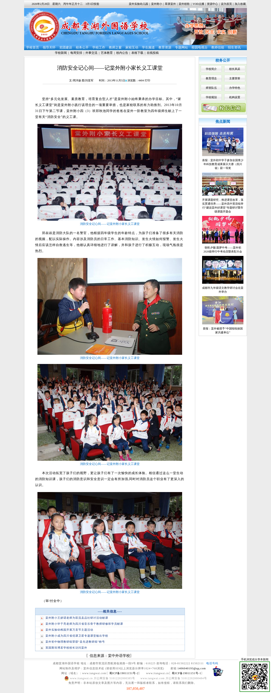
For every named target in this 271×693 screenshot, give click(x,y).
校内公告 (122, 52)
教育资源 (164, 47)
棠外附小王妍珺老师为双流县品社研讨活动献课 (76, 617)
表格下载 (137, 52)
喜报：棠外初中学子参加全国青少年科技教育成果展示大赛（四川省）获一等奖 (222, 164)
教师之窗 (115, 47)
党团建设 (65, 47)
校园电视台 (200, 47)
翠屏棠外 (170, 4)
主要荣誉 (234, 78)
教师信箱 (217, 47)
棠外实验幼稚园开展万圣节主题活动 (69, 629)
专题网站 (181, 47)
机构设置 (234, 97)
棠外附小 (156, 4)
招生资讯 (234, 47)
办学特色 (234, 87)
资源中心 (212, 4)
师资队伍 (211, 87)
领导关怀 (49, 47)
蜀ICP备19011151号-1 (186, 673)
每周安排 (76, 52)
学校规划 (211, 97)
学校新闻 (61, 52)
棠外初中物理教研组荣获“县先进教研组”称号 (75, 641)
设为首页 (226, 4)
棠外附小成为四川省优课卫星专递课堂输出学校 (76, 635)
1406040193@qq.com (192, 668)
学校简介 (211, 69)
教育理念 (211, 78)
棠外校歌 (184, 4)
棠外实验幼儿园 (138, 4)
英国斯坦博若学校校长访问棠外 (66, 647)
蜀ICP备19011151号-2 (124, 673)
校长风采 (234, 69)
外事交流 (91, 52)
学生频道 (148, 47)
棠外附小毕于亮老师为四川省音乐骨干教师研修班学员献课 (84, 623)
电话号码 (212, 663)
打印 (147, 80)
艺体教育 (107, 52)
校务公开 (82, 47)
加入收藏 (240, 4)
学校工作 (98, 47)
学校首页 (32, 47)
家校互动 (131, 47)
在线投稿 (153, 52)
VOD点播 (198, 4)
